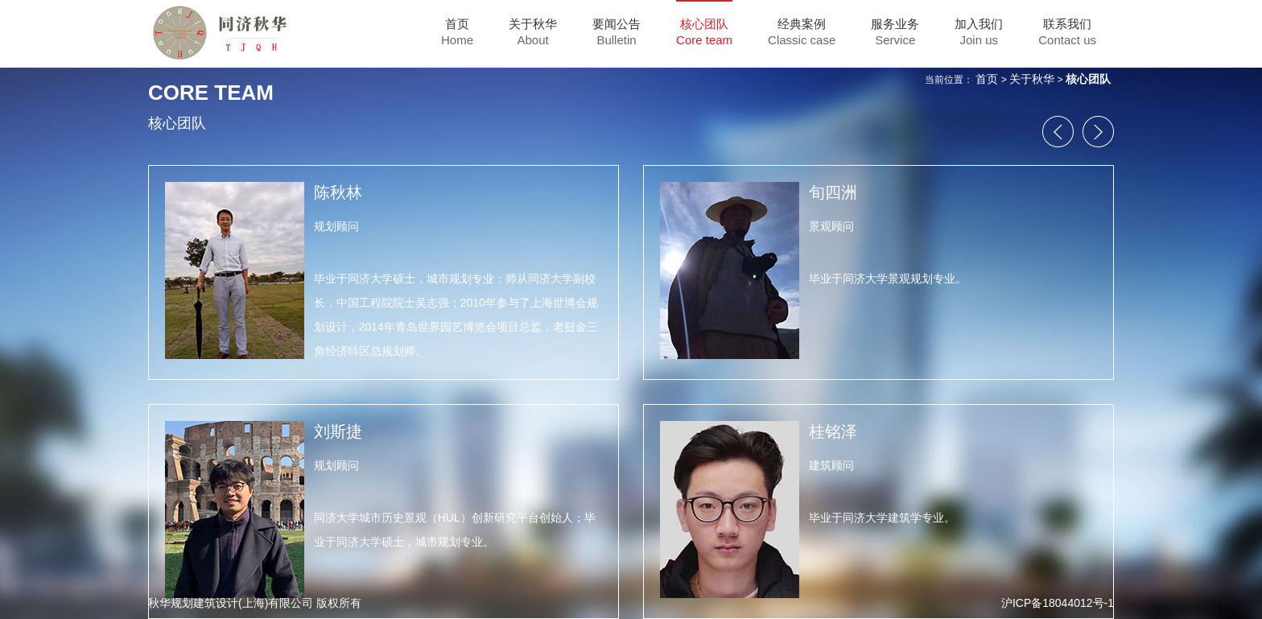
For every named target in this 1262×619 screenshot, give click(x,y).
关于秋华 (1031, 78)
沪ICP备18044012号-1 (1057, 602)
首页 (986, 78)
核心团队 (1088, 78)
